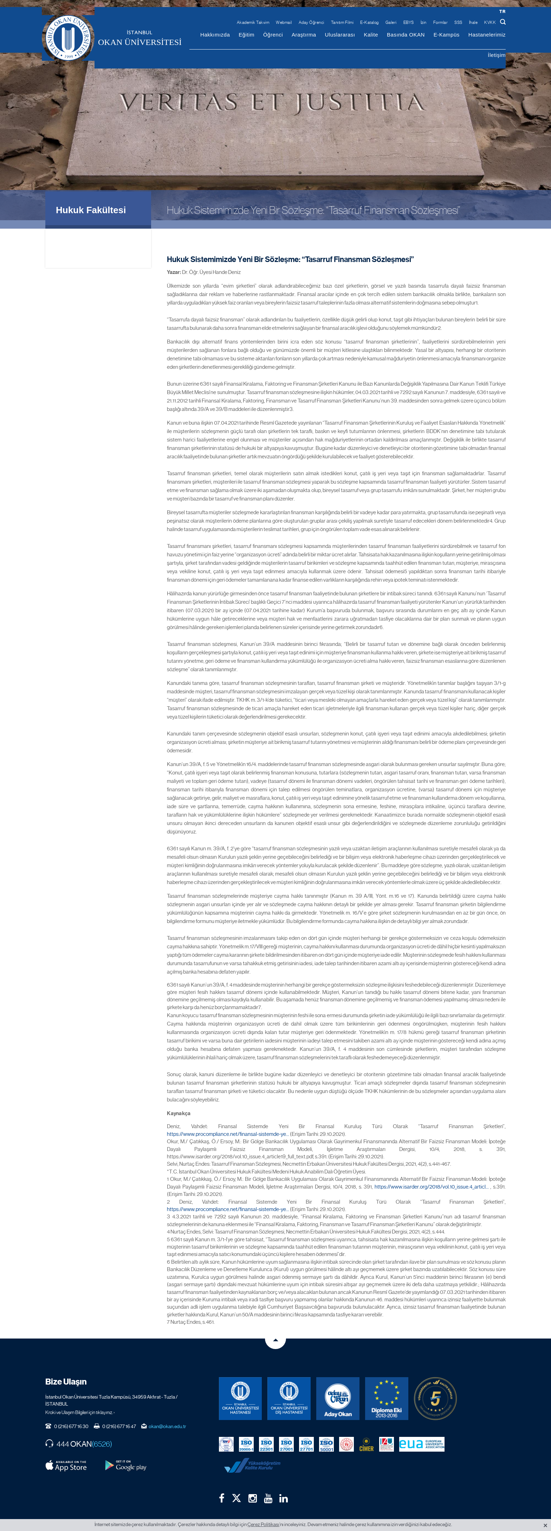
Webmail (284, 22)
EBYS (408, 22)
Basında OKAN (406, 35)
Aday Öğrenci (311, 22)
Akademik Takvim (253, 22)
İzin (424, 22)
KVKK (490, 22)
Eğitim (246, 35)
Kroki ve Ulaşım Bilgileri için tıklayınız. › (80, 1403)
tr (502, 11)
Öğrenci (273, 35)
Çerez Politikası (263, 1524)
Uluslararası (340, 35)
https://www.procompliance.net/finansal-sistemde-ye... (228, 1125)
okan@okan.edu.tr (167, 1417)
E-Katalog (369, 22)
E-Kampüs (447, 35)
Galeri (391, 22)
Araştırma (304, 35)
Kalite (371, 35)
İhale (473, 22)
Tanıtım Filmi (342, 22)
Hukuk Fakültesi (91, 201)
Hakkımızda (215, 35)
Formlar (440, 22)
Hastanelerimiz (487, 35)
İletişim (497, 55)
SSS (458, 22)
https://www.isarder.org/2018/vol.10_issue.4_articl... (432, 1178)
